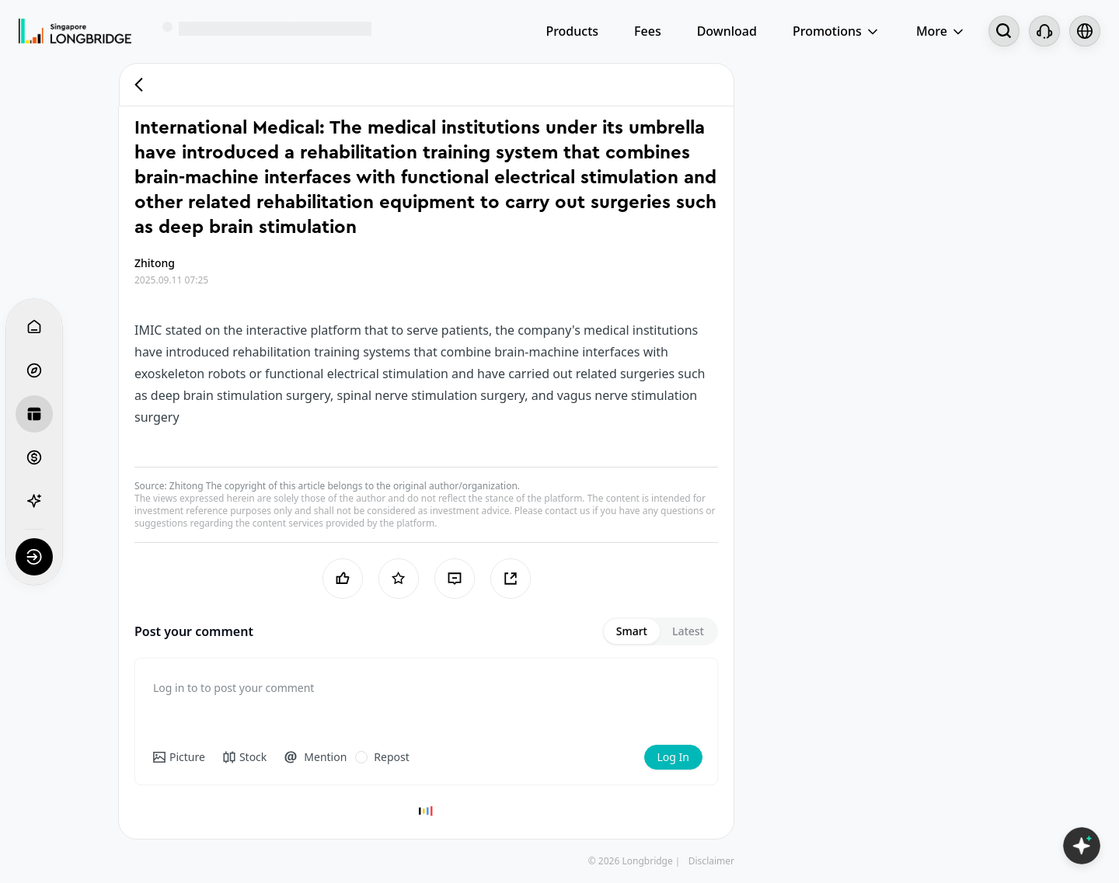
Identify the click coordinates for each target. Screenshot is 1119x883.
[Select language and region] (1084, 31)
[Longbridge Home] (75, 31)
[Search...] (1004, 31)
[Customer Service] (1044, 31)
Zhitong (186, 485)
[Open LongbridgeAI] (1081, 845)
